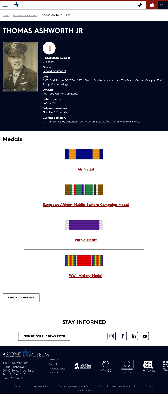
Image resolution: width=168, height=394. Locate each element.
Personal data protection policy (72, 386)
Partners (154, 386)
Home (6, 15)
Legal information (35, 386)
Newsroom (53, 360)
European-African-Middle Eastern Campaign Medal (86, 204)
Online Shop (152, 5)
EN (162, 5)
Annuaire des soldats (25, 15)
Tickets (140, 5)
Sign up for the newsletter (44, 336)
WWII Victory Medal (85, 275)
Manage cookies (84, 390)
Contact (52, 365)
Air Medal (86, 169)
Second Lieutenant (54, 71)
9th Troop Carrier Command (61, 93)
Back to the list (21, 297)
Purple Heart (86, 240)
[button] (84, 169)
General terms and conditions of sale (119, 386)
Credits (13, 386)
